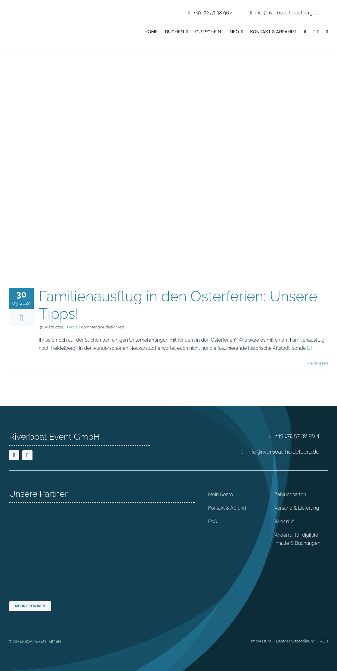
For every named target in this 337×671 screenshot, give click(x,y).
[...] (309, 348)
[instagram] (27, 455)
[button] (305, 32)
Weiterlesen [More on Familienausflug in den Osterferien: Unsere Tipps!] (317, 363)
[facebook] (14, 455)
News (72, 327)
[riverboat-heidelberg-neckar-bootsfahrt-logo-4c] (28, 7)
